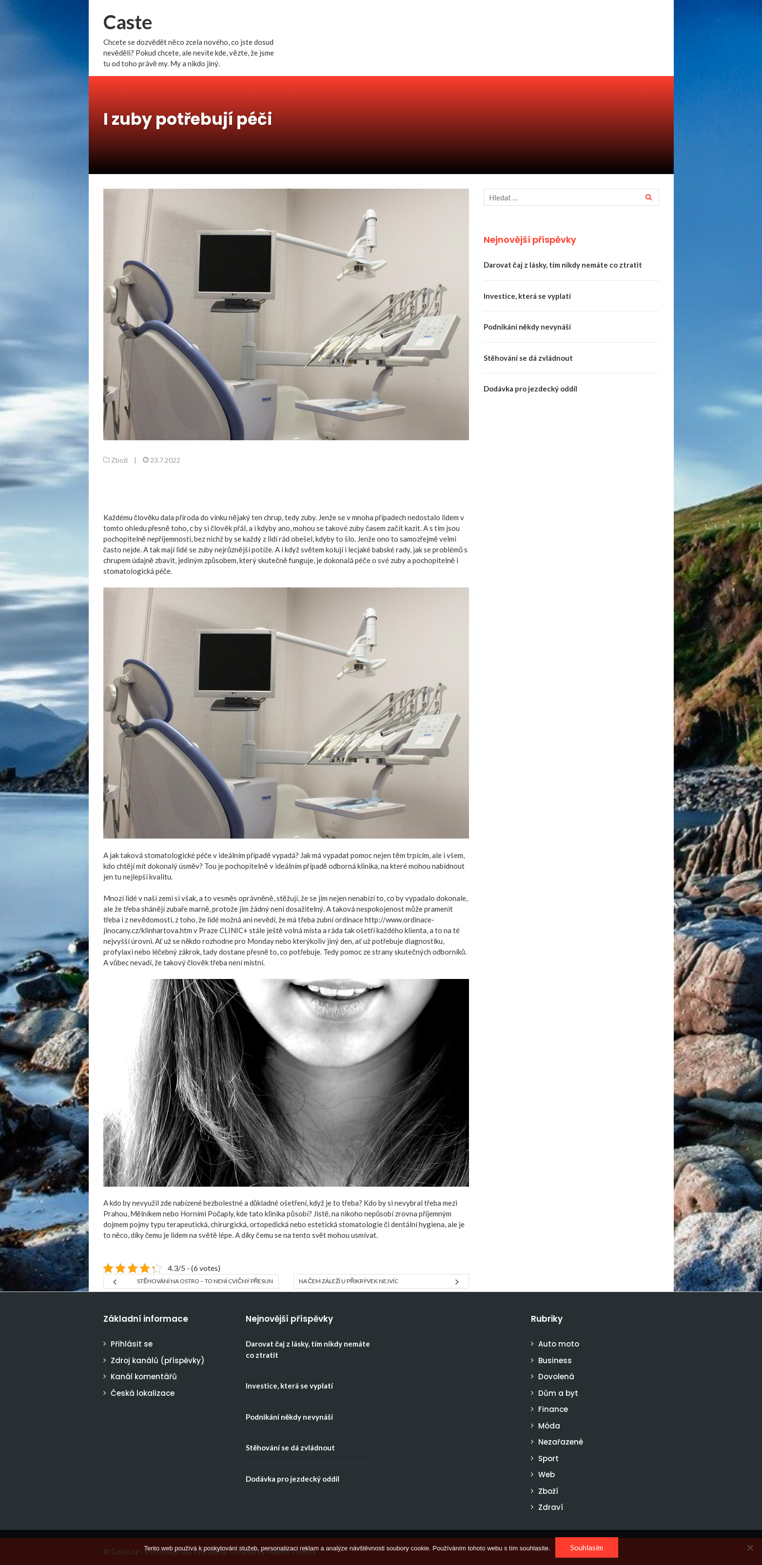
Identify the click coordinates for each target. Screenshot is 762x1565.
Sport (548, 1458)
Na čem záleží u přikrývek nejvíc (348, 1281)
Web (546, 1474)
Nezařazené (560, 1442)
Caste (127, 22)
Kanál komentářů (144, 1376)
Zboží (119, 460)
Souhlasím (586, 1547)
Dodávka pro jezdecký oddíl (530, 388)
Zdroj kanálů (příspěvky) (158, 1360)
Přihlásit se (132, 1344)
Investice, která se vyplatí (527, 296)
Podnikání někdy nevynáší (527, 326)
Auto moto (558, 1344)
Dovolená (556, 1376)
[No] (750, 1547)
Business (555, 1360)
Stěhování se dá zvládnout (528, 357)
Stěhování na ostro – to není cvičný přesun (205, 1281)
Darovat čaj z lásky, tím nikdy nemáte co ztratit (563, 264)
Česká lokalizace (143, 1393)
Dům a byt (558, 1393)
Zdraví (550, 1507)
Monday (260, 941)
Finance (553, 1409)
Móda (549, 1426)
